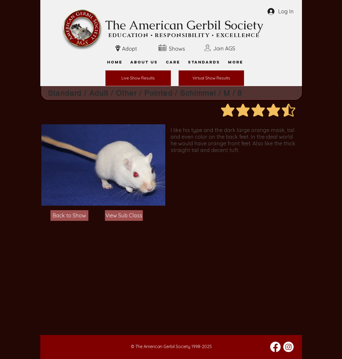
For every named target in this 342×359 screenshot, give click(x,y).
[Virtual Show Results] (211, 78)
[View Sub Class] (124, 215)
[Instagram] (288, 347)
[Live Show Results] (138, 78)
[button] (235, 62)
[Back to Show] (69, 215)
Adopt (129, 48)
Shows (177, 48)
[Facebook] (275, 347)
